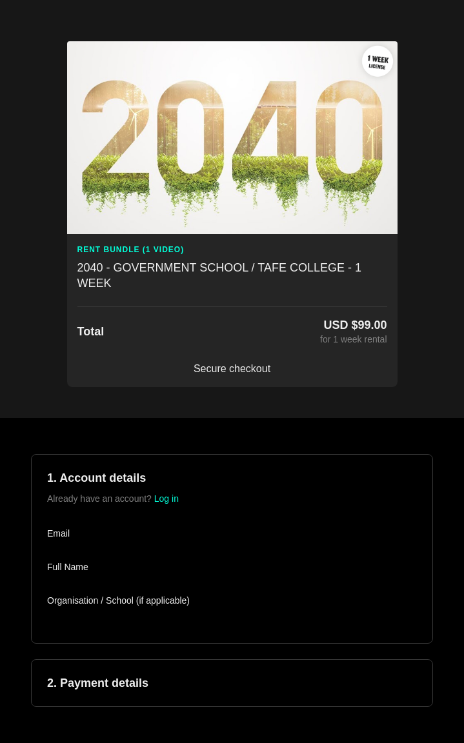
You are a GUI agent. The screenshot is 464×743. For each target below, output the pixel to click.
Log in (166, 498)
